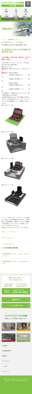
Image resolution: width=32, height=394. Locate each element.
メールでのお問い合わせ (16, 305)
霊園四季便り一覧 (12, 39)
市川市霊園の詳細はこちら (8, 244)
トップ (3, 39)
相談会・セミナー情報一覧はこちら (10, 231)
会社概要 (4, 345)
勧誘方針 (4, 356)
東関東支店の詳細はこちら (8, 237)
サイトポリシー (6, 361)
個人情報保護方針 (6, 350)
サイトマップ (5, 371)
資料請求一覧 (16, 299)
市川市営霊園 (19, 42)
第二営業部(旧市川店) (7, 42)
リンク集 (4, 366)
